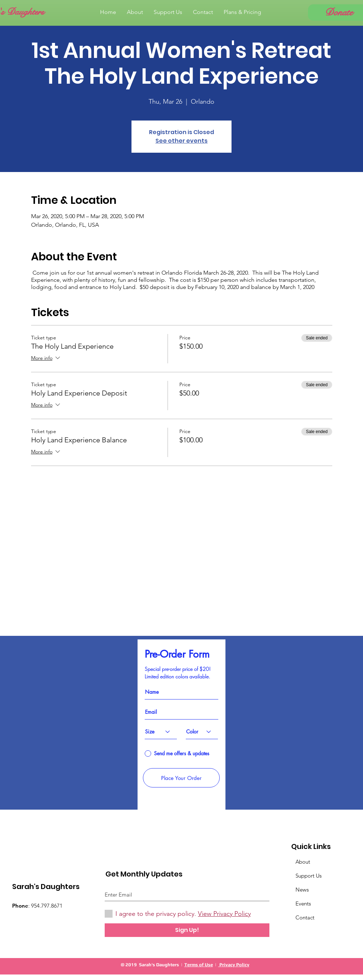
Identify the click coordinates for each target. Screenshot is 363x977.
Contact (304, 917)
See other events (181, 141)
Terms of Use (198, 964)
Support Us (308, 875)
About (302, 861)
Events (303, 903)
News (302, 889)
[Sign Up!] (187, 930)
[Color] (202, 731)
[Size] (161, 731)
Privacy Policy (233, 964)
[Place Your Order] (181, 777)
